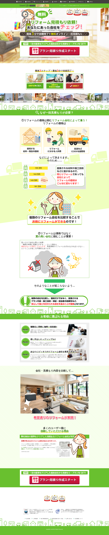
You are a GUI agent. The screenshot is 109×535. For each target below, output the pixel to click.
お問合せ (90, 1)
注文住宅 (19, 1)
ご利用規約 (35, 518)
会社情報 (28, 518)
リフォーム (37, 1)
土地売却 (54, 1)
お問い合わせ (69, 518)
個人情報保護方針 (45, 518)
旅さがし (81, 1)
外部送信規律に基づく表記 (57, 518)
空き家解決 (63, 2)
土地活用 (45, 1)
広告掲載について (79, 518)
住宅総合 (28, 1)
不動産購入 (72, 1)
